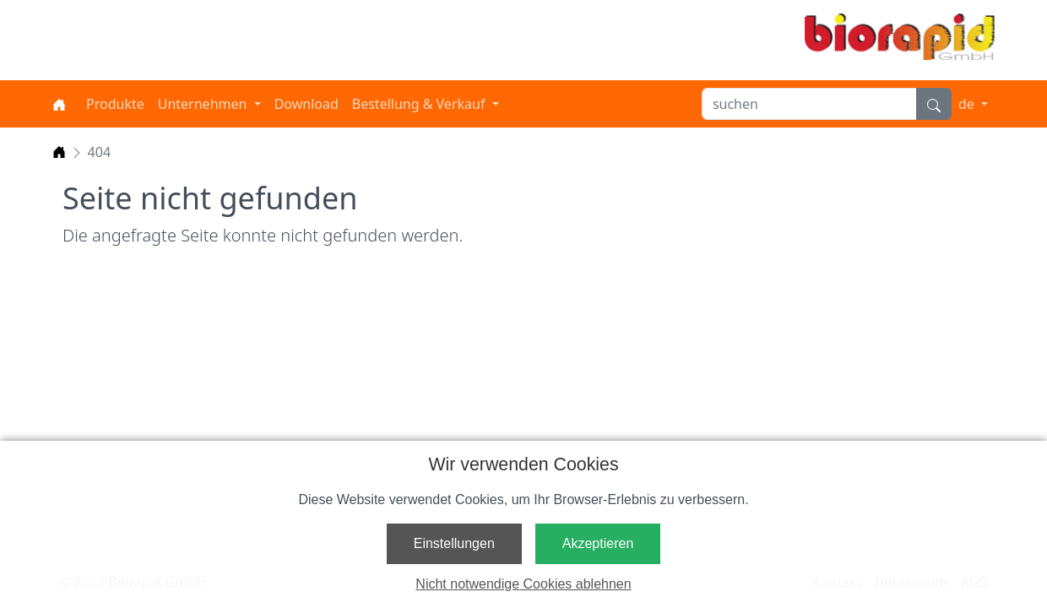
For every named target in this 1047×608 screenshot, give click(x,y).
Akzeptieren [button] (598, 543)
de (968, 104)
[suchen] (809, 104)
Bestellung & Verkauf (420, 104)
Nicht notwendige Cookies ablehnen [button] (523, 584)
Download (306, 104)
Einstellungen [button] (454, 543)
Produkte (115, 104)
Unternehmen (204, 104)
